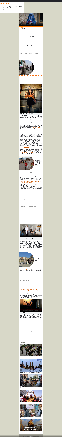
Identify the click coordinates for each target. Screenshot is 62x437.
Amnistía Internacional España (36, 127)
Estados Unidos (26, 147)
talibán (33, 34)
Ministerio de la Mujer (28, 120)
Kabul (28, 38)
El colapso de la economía (23, 269)
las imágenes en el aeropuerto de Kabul (27, 152)
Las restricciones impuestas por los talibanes (34, 174)
